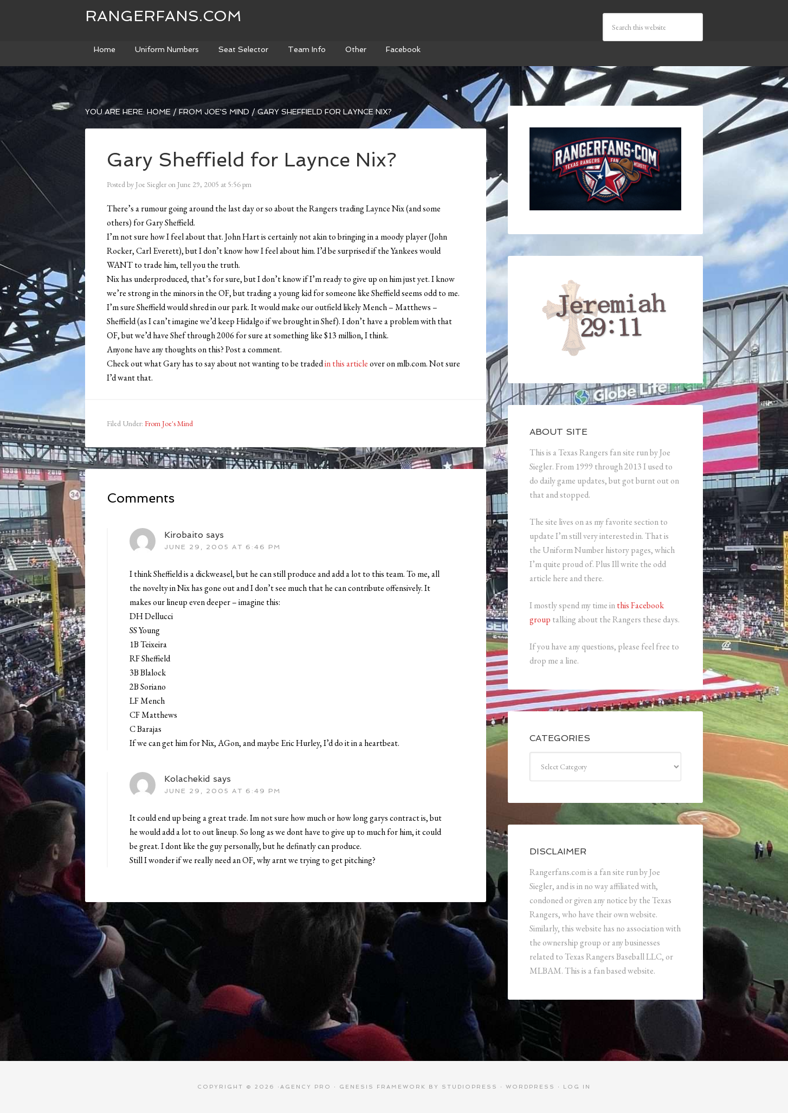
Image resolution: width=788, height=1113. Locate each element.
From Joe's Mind (169, 423)
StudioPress (470, 1087)
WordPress (530, 1087)
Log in (577, 1087)
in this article (346, 363)
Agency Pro (305, 1087)
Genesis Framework (382, 1087)
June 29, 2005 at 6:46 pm (222, 547)
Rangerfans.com (163, 16)
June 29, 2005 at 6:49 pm (222, 791)
